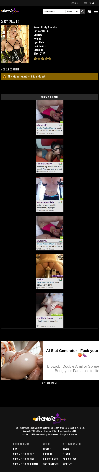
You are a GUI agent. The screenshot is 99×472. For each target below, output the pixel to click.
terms (66, 454)
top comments (51, 464)
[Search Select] (71, 11)
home (16, 449)
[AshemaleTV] (10, 11)
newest (47, 449)
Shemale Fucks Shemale (25, 464)
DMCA (66, 449)
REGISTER (89, 3)
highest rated (50, 459)
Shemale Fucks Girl (23, 459)
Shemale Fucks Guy (23, 454)
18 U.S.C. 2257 (70, 459)
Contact (67, 464)
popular (47, 454)
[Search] (54, 11)
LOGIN (74, 3)
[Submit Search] (82, 11)
